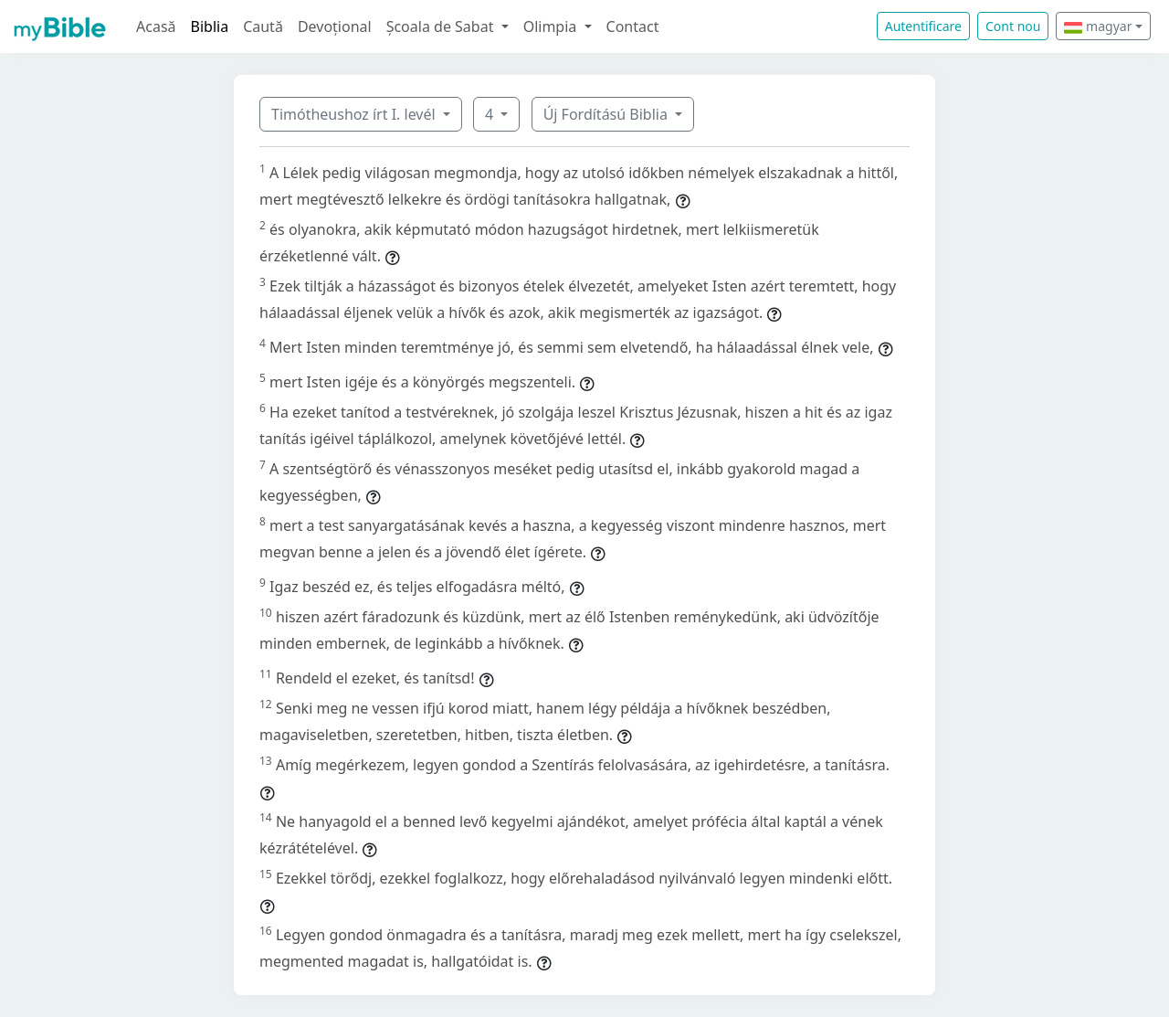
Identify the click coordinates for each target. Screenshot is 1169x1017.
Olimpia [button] (552, 26)
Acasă (156, 26)
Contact (632, 26)
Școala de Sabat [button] (442, 26)
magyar (1098, 26)
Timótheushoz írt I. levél (355, 114)
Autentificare (923, 26)
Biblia (210, 26)
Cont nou (1012, 26)
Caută (263, 26)
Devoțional (335, 26)
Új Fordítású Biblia (607, 114)
